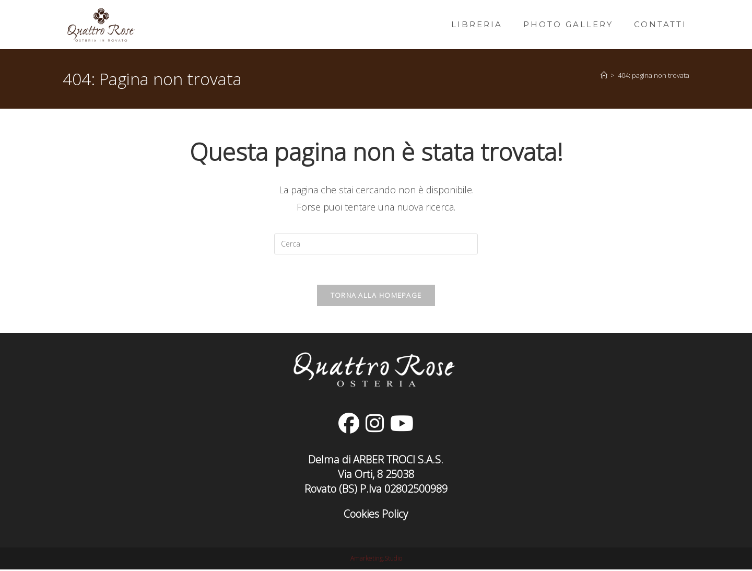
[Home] (604, 75)
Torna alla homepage (376, 296)
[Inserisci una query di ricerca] (376, 244)
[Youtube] (402, 425)
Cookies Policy (376, 515)
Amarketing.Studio (376, 559)
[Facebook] (348, 425)
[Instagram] (375, 425)
